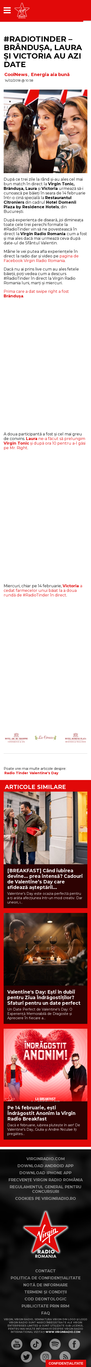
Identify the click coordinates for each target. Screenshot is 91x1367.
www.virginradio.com (63, 1332)
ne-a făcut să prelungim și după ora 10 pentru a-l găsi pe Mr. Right (44, 443)
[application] (75, 10)
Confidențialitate (66, 1363)
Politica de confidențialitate (46, 1278)
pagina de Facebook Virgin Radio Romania (41, 258)
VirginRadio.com (45, 1159)
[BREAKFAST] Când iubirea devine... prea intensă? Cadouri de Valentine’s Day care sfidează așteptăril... (45, 879)
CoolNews (15, 74)
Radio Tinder (16, 773)
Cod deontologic (45, 1299)
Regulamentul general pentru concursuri (45, 1189)
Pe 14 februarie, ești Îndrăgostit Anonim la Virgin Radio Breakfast (41, 1113)
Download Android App (45, 1166)
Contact (45, 1271)
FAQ (45, 1313)
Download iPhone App (45, 1173)
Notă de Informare (45, 1285)
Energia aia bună (50, 74)
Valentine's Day (44, 773)
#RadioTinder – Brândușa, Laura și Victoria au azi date (43, 51)
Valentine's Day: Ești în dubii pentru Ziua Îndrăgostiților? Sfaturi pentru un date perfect (44, 997)
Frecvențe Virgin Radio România (45, 1180)
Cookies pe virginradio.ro (45, 1198)
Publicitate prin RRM (45, 1306)
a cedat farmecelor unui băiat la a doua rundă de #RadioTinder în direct (43, 590)
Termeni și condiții (45, 1292)
